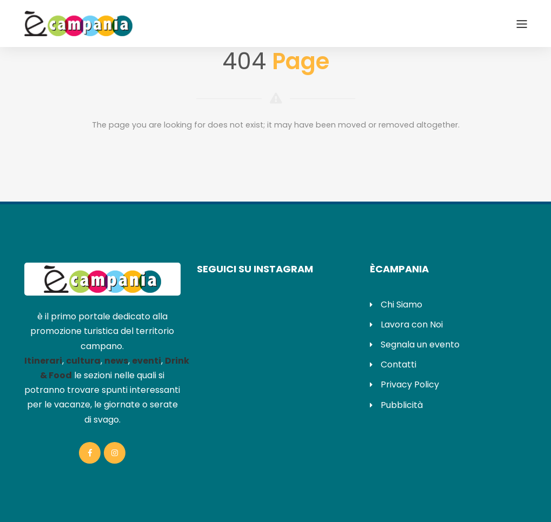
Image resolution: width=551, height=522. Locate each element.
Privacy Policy (410, 384)
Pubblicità (402, 405)
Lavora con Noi (412, 324)
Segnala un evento (420, 344)
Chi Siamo (401, 304)
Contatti (398, 364)
